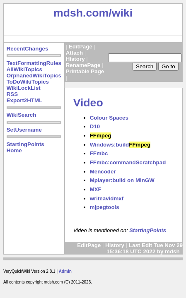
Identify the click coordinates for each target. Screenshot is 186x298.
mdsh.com (81, 13)
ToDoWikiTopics (28, 82)
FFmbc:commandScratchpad (128, 162)
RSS (12, 94)
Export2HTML (25, 100)
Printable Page (85, 71)
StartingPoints (25, 144)
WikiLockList (24, 88)
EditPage (80, 46)
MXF (95, 189)
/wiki (121, 13)
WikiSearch (21, 115)
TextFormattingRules (34, 63)
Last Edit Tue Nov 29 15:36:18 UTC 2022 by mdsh (144, 248)
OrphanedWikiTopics (34, 75)
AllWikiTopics (24, 69)
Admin (65, 271)
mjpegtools (104, 207)
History (75, 59)
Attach (74, 53)
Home (14, 150)
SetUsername (24, 130)
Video (88, 102)
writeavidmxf (106, 198)
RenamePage (83, 65)
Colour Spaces (109, 118)
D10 (95, 126)
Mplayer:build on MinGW (122, 180)
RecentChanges (27, 49)
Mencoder (103, 171)
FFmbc (99, 153)
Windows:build (120, 145)
